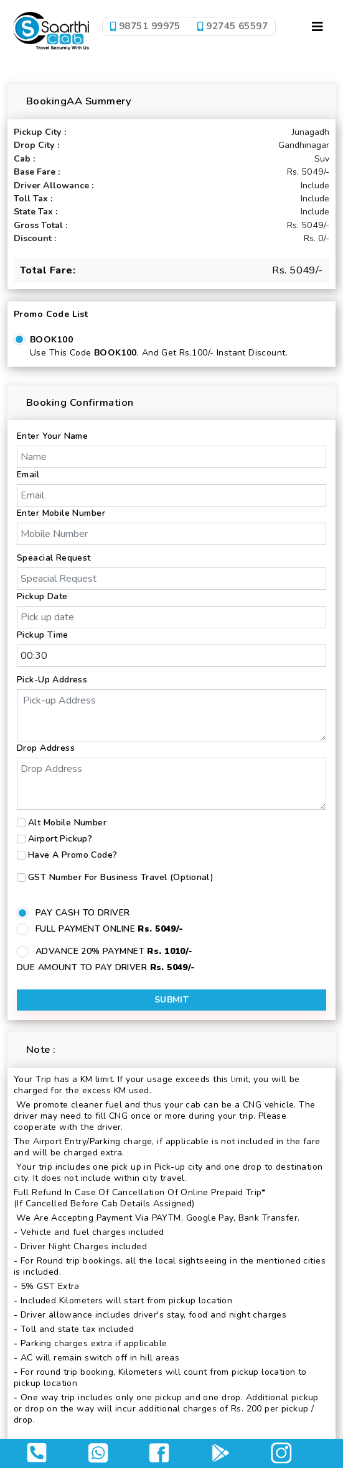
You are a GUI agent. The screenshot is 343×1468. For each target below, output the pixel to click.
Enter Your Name (52, 436)
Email (28, 474)
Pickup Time (42, 635)
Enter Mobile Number (61, 513)
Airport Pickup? (60, 839)
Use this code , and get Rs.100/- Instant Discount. (159, 353)
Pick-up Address (52, 680)
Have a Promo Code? (73, 855)
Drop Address (46, 748)
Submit (171, 1000)
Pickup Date (42, 596)
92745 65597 (233, 26)
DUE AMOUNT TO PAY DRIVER (106, 967)
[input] (171, 617)
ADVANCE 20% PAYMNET (114, 951)
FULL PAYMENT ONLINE (109, 929)
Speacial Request (54, 558)
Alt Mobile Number (67, 822)
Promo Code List (51, 314)
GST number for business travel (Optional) (121, 877)
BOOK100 (51, 340)
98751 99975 (145, 26)
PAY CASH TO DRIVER (82, 913)
